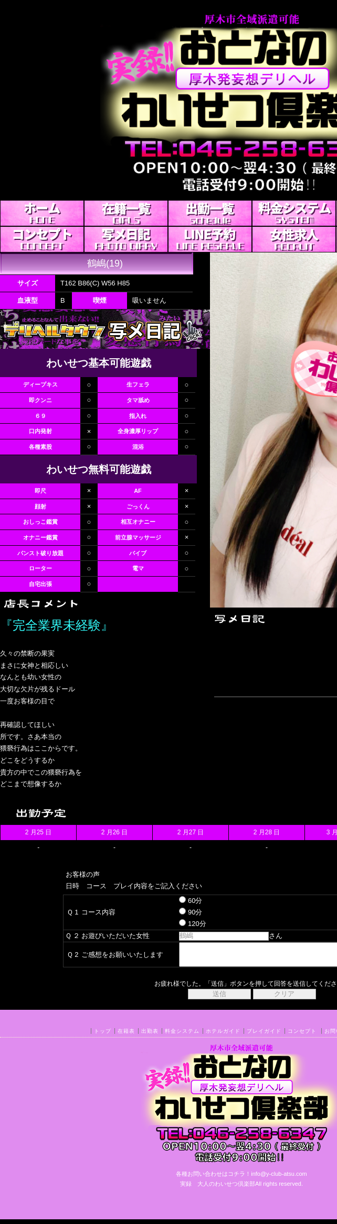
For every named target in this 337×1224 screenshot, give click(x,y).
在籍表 (126, 1036)
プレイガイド (264, 1036)
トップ (102, 1036)
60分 (181, 901)
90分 (181, 912)
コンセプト (302, 1036)
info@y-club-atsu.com (279, 1178)
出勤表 (150, 1036)
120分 (183, 924)
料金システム (182, 1036)
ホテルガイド (223, 1036)
